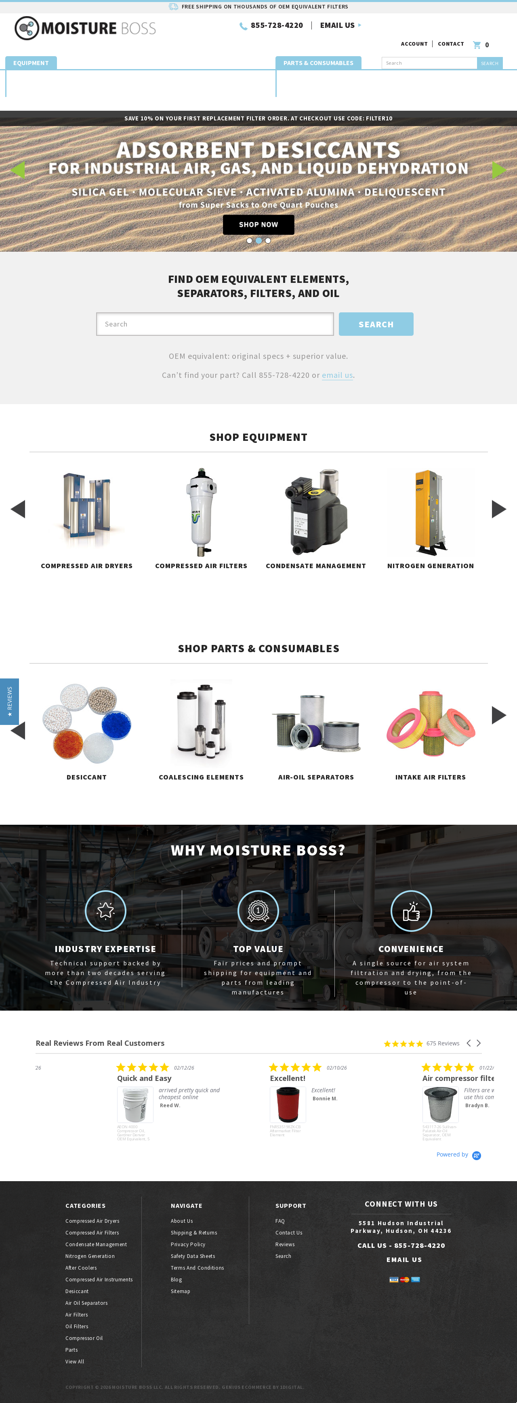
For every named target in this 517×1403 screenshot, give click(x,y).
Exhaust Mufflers (376, 73)
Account (415, 27)
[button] (469, 1043)
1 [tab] (249, 241)
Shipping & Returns (194, 1232)
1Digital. (292, 1387)
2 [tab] (259, 241)
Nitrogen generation (147, 73)
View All (74, 1361)
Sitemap (181, 1291)
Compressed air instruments (99, 1279)
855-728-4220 (213, 32)
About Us (182, 1221)
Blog (176, 1279)
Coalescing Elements (329, 73)
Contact (452, 27)
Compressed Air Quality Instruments (243, 73)
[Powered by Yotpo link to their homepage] (459, 1154)
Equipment (31, 52)
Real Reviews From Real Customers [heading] (100, 1043)
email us (337, 375)
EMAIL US (274, 32)
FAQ (280, 1221)
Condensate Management (107, 73)
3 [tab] (268, 241)
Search (283, 1256)
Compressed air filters (66, 73)
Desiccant (293, 73)
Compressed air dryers (26, 73)
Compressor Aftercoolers (189, 73)
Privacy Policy (188, 1244)
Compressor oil (84, 1338)
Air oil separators (423, 73)
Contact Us (289, 1232)
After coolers (81, 1267)
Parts (258, 97)
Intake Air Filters (459, 73)
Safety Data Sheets (193, 1256)
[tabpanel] (258, 170)
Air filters (76, 1314)
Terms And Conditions (197, 1267)
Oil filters (494, 73)
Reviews (285, 1244)
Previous (17, 170)
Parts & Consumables (318, 52)
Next (499, 170)
